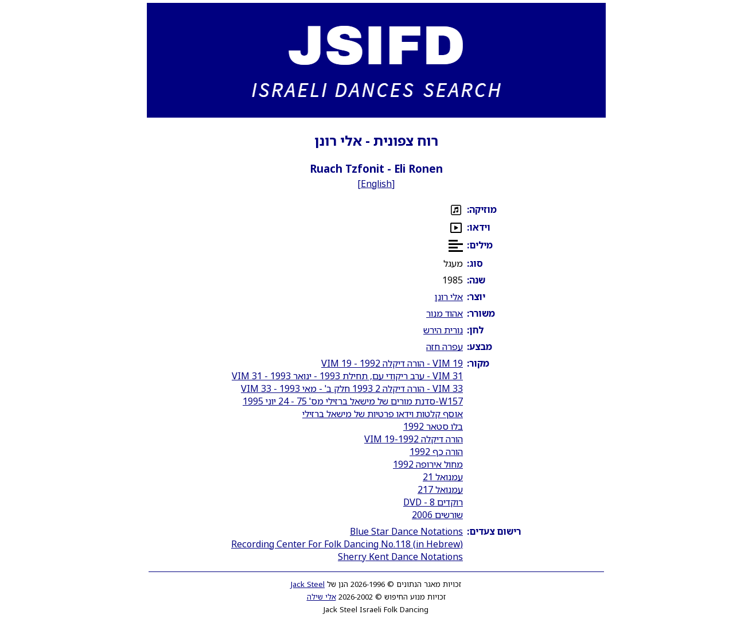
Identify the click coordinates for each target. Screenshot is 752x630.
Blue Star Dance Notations (406, 531)
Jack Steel (308, 584)
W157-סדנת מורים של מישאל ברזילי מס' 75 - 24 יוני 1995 (353, 401)
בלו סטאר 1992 (433, 426)
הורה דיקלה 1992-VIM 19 (413, 439)
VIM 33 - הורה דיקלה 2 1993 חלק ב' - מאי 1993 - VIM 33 (352, 388)
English (376, 183)
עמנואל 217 (440, 489)
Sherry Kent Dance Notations (400, 556)
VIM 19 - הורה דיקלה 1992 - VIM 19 (392, 363)
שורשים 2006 (437, 514)
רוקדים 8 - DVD (433, 502)
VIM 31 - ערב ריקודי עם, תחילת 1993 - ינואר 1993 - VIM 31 (347, 376)
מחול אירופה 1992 (428, 464)
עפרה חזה (444, 346)
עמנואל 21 (443, 476)
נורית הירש (443, 330)
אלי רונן (449, 296)
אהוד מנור (444, 313)
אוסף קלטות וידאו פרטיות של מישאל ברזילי (382, 413)
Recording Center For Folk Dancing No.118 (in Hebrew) (347, 544)
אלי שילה (321, 597)
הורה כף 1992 (436, 451)
